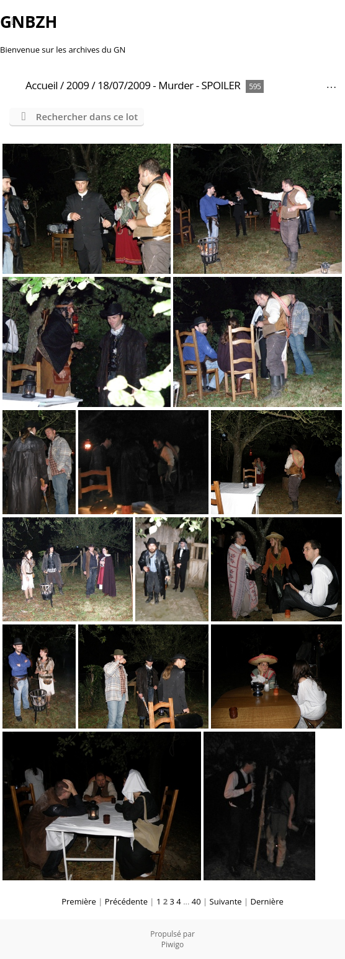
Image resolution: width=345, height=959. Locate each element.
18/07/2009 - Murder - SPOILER (168, 85)
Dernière (267, 901)
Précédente (126, 901)
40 (196, 901)
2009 (77, 85)
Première (78, 901)
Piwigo (172, 944)
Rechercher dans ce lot (87, 116)
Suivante (226, 901)
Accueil (41, 85)
